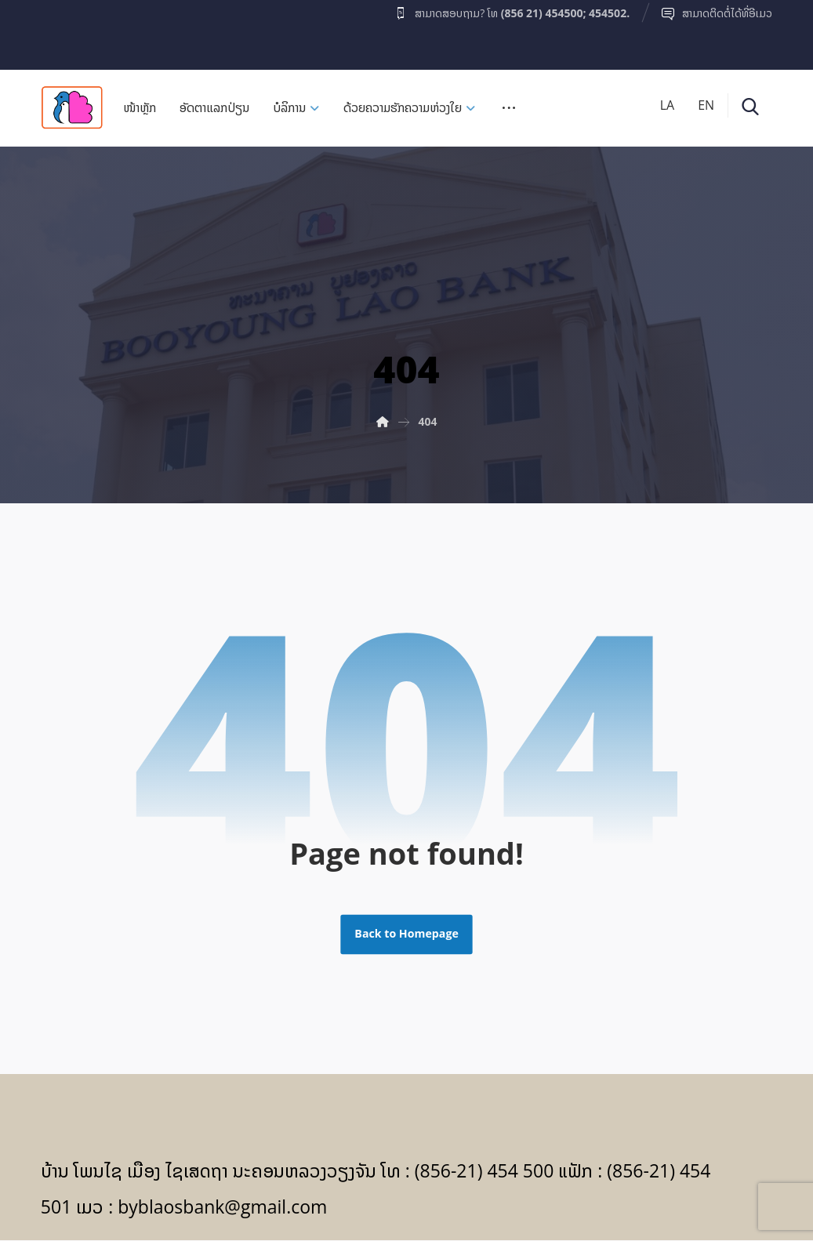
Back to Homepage (406, 935)
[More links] (508, 113)
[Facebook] (71, 30)
